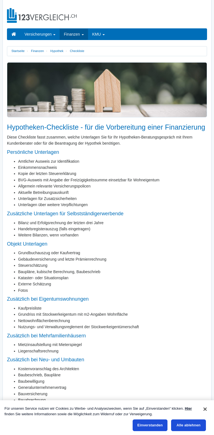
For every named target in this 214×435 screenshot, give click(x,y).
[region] (107, 417)
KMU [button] (98, 34)
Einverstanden (150, 425)
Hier (188, 408)
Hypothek (56, 51)
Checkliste (77, 51)
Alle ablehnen (188, 425)
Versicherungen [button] (40, 34)
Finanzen (37, 51)
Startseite (18, 51)
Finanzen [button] (74, 34)
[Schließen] (205, 409)
